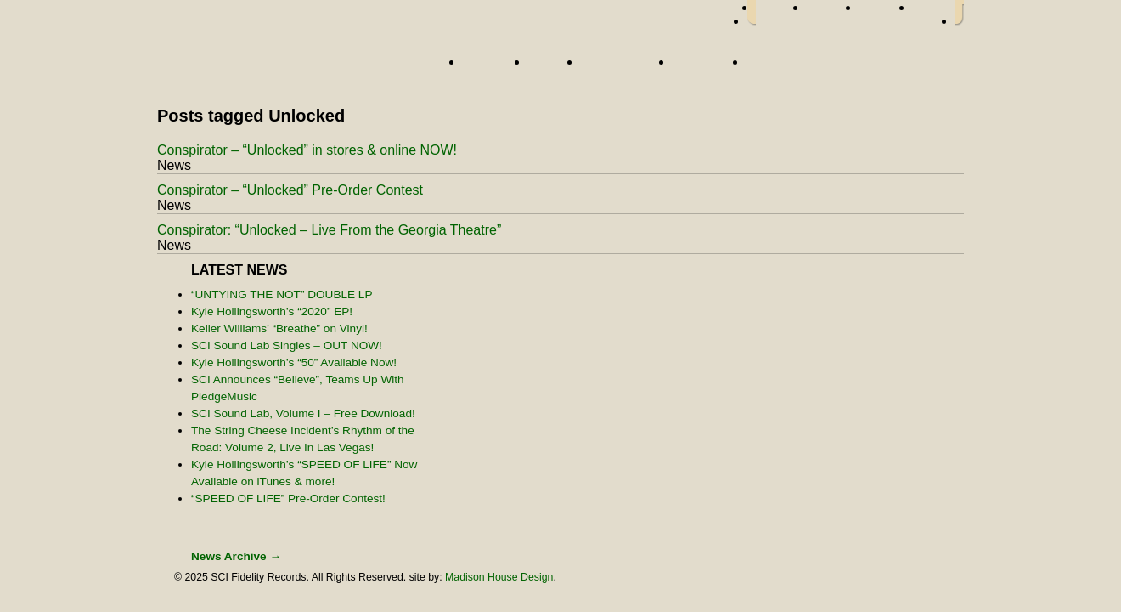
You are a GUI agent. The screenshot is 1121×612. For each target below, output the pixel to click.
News (550, 67)
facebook (781, 13)
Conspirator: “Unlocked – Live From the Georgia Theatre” (329, 230)
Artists (491, 67)
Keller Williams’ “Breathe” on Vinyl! (279, 328)
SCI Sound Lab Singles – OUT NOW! (286, 345)
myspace (886, 13)
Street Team (622, 67)
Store (770, 67)
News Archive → (236, 556)
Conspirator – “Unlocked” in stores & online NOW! (307, 150)
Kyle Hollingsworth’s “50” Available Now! (294, 362)
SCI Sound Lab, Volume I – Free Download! (303, 413)
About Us (705, 67)
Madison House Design (499, 577)
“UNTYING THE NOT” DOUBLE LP (282, 294)
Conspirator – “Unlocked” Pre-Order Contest (290, 190)
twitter (833, 13)
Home (301, 66)
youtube (934, 13)
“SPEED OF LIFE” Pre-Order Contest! (288, 498)
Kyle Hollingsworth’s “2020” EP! (271, 311)
